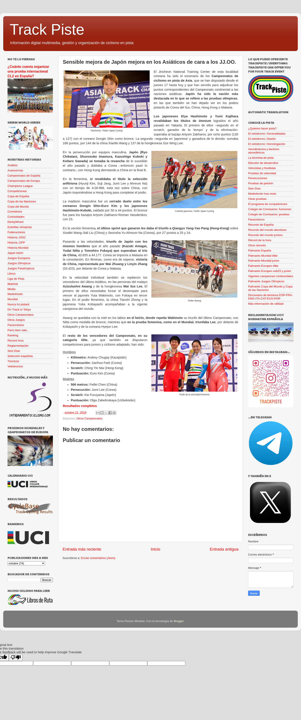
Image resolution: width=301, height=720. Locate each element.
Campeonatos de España (24, 175)
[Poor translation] (16, 657)
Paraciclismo (16, 325)
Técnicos (13, 361)
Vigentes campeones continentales (270, 276)
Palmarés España (259, 250)
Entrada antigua (224, 549)
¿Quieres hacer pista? (262, 128)
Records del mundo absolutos (267, 229)
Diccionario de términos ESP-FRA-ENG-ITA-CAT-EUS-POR (270, 296)
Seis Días (14, 350)
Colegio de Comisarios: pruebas (268, 214)
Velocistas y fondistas (262, 168)
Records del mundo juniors (265, 235)
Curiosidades (16, 216)
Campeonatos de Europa (24, 180)
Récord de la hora (259, 240)
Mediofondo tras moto (262, 193)
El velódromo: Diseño (262, 138)
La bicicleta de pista (261, 157)
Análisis (13, 165)
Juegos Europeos (19, 258)
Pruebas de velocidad (262, 173)
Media (11, 289)
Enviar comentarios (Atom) (98, 558)
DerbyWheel (15, 221)
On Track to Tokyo (19, 309)
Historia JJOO (17, 237)
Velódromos (15, 366)
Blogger (179, 621)
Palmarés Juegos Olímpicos (266, 281)
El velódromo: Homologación (266, 144)
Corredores (15, 211)
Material (13, 284)
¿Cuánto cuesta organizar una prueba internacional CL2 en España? (28, 71)
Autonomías (15, 170)
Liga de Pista (16, 278)
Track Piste (47, 29)
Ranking (13, 335)
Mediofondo (15, 294)
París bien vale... (18, 330)
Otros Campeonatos (90, 418)
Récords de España (261, 224)
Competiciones (17, 191)
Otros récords (257, 245)
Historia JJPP (16, 242)
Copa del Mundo (18, 206)
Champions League (20, 186)
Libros (11, 273)
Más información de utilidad (265, 303)
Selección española (20, 356)
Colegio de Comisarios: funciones (269, 209)
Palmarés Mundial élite (263, 255)
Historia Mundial (18, 247)
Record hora (15, 340)
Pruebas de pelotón (260, 183)
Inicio (155, 549)
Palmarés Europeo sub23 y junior (269, 271)
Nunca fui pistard (18, 304)
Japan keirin (15, 252)
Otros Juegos (16, 319)
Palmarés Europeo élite (263, 265)
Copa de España (18, 196)
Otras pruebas (257, 198)
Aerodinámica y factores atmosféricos (263, 150)
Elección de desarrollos (263, 162)
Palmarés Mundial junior (263, 260)
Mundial (13, 299)
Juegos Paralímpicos (21, 268)
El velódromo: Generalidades (267, 133)
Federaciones (16, 232)
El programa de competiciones (267, 204)
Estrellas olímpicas (20, 227)
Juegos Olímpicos (19, 263)
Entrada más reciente (82, 549)
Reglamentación (18, 345)
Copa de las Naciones (22, 201)
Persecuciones (257, 178)
